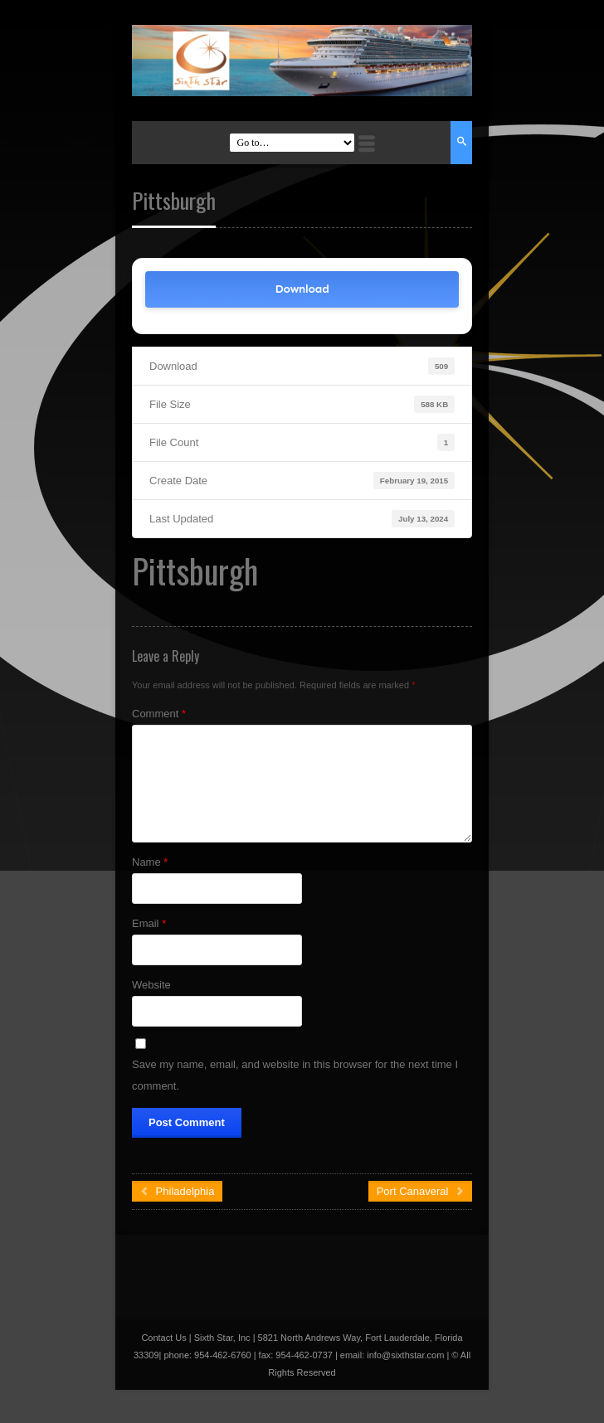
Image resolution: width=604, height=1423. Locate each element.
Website (151, 985)
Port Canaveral (420, 1191)
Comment (159, 713)
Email (149, 923)
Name (150, 862)
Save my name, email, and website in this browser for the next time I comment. (295, 1075)
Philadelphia (177, 1191)
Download (302, 289)
